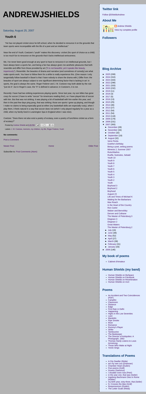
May (110, 236)
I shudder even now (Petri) (120, 373)
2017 (108, 96)
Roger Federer (52, 129)
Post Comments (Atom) (26, 151)
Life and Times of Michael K (120, 197)
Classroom (113, 302)
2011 (108, 113)
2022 (108, 83)
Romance (112, 325)
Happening (113, 311)
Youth (61, 129)
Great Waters (113, 224)
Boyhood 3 (112, 185)
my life (43, 129)
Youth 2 (111, 180)
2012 (108, 110)
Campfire (112, 300)
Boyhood (111, 191)
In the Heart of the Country (119, 205)
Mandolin (112, 318)
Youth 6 (111, 169)
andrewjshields (41, 14)
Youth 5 (111, 172)
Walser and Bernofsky (117, 211)
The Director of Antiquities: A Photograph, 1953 (121, 337)
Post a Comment (11, 140)
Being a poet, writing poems (120, 147)
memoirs (26, 129)
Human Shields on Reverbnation (122, 280)
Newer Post (9, 146)
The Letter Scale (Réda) (119, 388)
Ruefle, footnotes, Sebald (119, 155)
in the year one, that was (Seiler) (122, 375)
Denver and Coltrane (117, 213)
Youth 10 (111, 158)
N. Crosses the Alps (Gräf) (120, 384)
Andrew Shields (124, 26)
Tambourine (113, 332)
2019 (108, 91)
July (110, 230)
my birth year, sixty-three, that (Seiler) (125, 382)
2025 (108, 74)
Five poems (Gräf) (116, 368)
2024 (108, 77)
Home (51, 146)
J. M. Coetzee (16, 129)
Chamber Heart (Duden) (119, 366)
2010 (108, 116)
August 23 (112, 194)
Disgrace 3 (112, 219)
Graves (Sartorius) (116, 370)
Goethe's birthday (115, 144)
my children (35, 129)
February (112, 244)
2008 (108, 121)
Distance (112, 304)
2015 (108, 102)
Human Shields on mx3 (118, 282)
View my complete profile (125, 30)
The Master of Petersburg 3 (120, 216)
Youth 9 (111, 160)
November (113, 130)
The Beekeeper (115, 334)
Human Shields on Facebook (121, 277)
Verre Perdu (113, 141)
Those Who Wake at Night (120, 345)
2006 (108, 249)
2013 (108, 108)
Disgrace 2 (112, 222)
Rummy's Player (115, 327)
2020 (108, 88)
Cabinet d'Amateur (116, 261)
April (110, 238)
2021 (108, 85)
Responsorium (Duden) (118, 386)
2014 (108, 105)
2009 (108, 119)
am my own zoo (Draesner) (120, 363)
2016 (108, 99)
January (112, 247)
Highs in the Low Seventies (120, 313)
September (113, 135)
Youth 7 (111, 166)
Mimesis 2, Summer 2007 (119, 149)
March (111, 241)
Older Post (93, 146)
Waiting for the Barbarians (119, 199)
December (113, 127)
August (111, 138)
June (110, 233)
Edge (110, 307)
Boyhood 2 (112, 188)
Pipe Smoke (113, 320)
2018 (108, 94)
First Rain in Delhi (116, 309)
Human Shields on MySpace (121, 275)
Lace (110, 316)
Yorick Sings (113, 348)
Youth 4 (111, 174)
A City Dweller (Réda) (118, 361)
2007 (108, 124)
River (110, 323)
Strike (110, 329)
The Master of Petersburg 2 (120, 227)
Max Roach (113, 202)
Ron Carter (112, 208)
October (112, 133)
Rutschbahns (113, 152)
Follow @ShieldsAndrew (113, 15)
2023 (108, 80)
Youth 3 (111, 177)
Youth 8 (111, 163)
